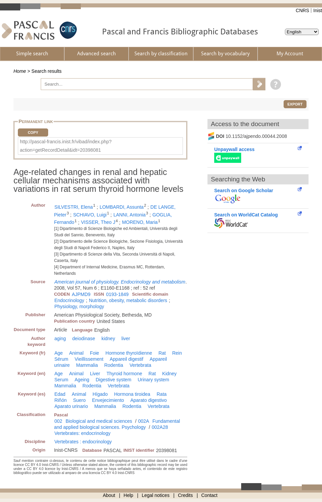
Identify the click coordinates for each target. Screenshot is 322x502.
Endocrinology (69, 300)
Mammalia (87, 365)
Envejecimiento (108, 400)
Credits (185, 495)
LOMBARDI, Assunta (122, 207)
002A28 (160, 427)
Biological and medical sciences (99, 421)
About (109, 495)
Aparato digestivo (148, 400)
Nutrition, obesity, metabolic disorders (128, 300)
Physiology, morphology (79, 306)
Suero (79, 400)
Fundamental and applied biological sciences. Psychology (117, 424)
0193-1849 (117, 294)
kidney (108, 338)
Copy (33, 132)
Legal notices (156, 495)
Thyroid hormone (124, 373)
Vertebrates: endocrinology (82, 433)
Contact (209, 495)
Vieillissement (89, 359)
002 (58, 421)
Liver (95, 373)
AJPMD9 (81, 294)
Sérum (61, 359)
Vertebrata (140, 365)
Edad (59, 394)
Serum (61, 379)
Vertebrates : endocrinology (82, 441)
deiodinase (83, 338)
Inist (317, 10)
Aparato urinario (71, 406)
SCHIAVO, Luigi (89, 214)
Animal (76, 353)
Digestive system (113, 379)
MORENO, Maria (140, 222)
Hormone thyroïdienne (128, 353)
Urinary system (153, 379)
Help (128, 495)
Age (58, 353)
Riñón (60, 400)
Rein (177, 353)
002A (143, 421)
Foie (94, 353)
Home (19, 71)
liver (126, 338)
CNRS (302, 10)
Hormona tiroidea (132, 394)
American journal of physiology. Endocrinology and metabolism (119, 282)
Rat (162, 353)
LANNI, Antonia (130, 214)
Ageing (82, 379)
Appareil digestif (126, 359)
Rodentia (113, 365)
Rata (162, 394)
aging (60, 338)
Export (294, 104)
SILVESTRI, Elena (73, 207)
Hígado (100, 394)
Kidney (169, 373)
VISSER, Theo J (98, 222)
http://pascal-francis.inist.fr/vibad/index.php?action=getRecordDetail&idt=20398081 (65, 146)
